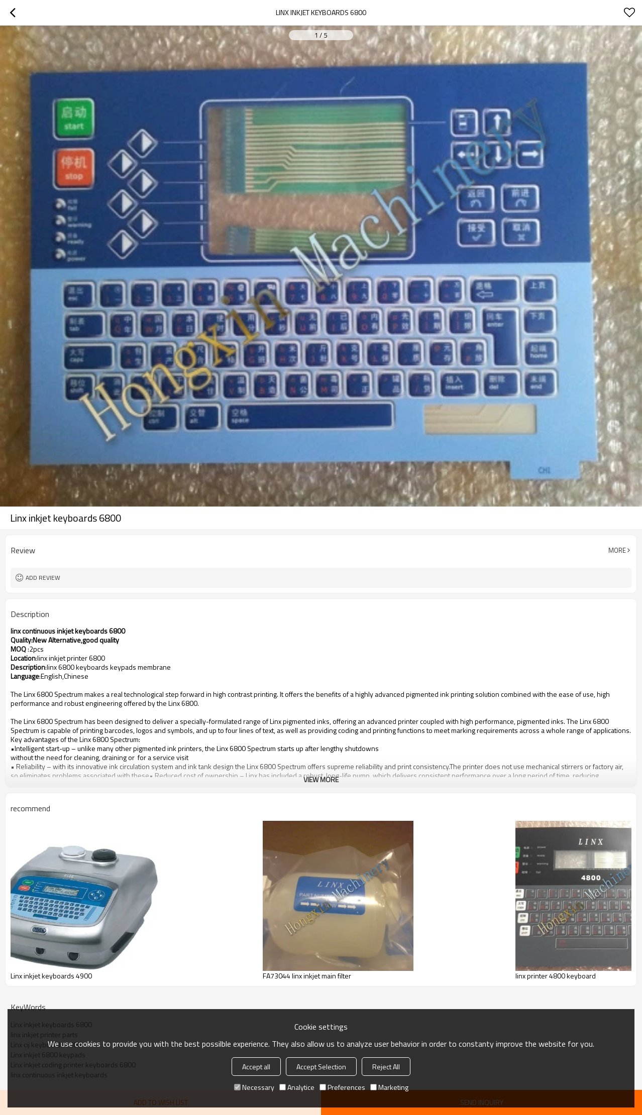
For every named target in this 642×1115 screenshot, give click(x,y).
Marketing (389, 1087)
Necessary (254, 1087)
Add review (43, 577)
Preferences (342, 1087)
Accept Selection (321, 1066)
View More (321, 779)
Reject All (386, 1066)
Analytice (296, 1087)
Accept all (256, 1066)
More (617, 550)
